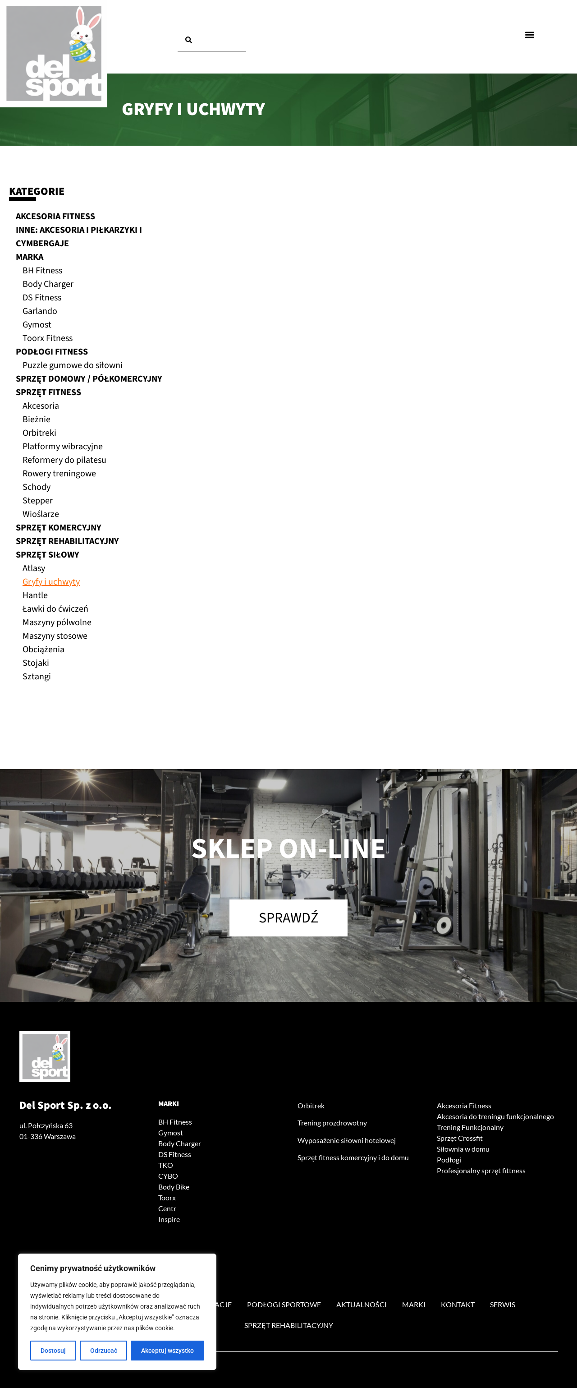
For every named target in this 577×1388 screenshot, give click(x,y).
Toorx (167, 1197)
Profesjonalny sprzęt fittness (481, 1170)
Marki (168, 1104)
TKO (165, 1165)
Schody (36, 487)
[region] (117, 1312)
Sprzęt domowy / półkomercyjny (89, 379)
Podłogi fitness (52, 352)
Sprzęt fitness (48, 392)
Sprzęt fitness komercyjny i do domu (353, 1157)
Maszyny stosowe (55, 636)
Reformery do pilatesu (64, 460)
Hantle (35, 595)
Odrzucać (103, 1350)
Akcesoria (41, 406)
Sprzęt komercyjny (58, 527)
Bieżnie (36, 419)
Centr (167, 1208)
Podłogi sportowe (284, 1304)
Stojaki (36, 663)
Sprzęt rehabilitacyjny (67, 541)
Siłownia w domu (463, 1148)
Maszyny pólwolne (57, 622)
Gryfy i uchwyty (51, 582)
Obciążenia (43, 649)
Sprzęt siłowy (47, 555)
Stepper (38, 500)
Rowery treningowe (59, 473)
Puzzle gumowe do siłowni (73, 365)
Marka (29, 257)
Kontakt (458, 1304)
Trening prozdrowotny (332, 1122)
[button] (529, 34)
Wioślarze (41, 514)
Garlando (40, 311)
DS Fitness (42, 297)
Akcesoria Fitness (464, 1105)
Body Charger (48, 284)
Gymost (37, 324)
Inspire (169, 1219)
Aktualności (361, 1304)
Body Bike (173, 1186)
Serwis (502, 1304)
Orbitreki (39, 433)
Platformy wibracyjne (63, 446)
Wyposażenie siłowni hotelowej (347, 1140)
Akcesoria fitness (55, 216)
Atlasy (34, 568)
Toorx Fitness (48, 338)
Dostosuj (53, 1350)
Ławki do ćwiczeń (55, 609)
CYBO (168, 1175)
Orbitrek (311, 1105)
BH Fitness (42, 270)
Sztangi (37, 676)
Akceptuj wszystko (167, 1350)
